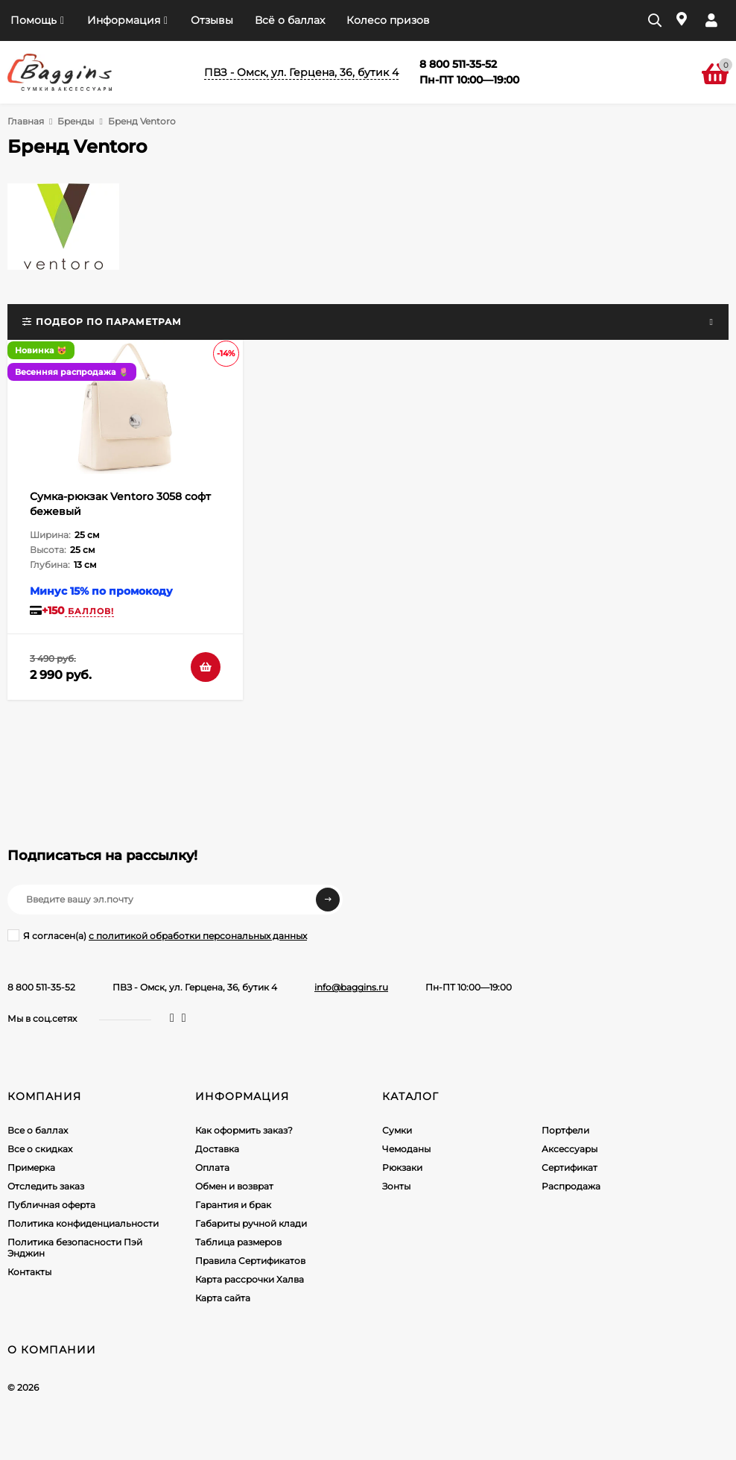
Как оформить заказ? (244, 1130)
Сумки (397, 1130)
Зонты (396, 1186)
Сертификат (569, 1167)
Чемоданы (406, 1148)
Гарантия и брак (233, 1204)
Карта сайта (222, 1297)
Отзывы (212, 20)
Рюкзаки (402, 1167)
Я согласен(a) (157, 935)
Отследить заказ (45, 1186)
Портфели (565, 1130)
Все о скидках (39, 1148)
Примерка (31, 1167)
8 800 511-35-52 (41, 987)
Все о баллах (37, 1130)
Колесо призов (388, 20)
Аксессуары (569, 1148)
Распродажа (571, 1186)
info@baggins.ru (351, 987)
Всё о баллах (290, 20)
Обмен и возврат (234, 1186)
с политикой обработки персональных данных (198, 935)
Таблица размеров (238, 1242)
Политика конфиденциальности (83, 1223)
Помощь (33, 20)
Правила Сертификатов (250, 1260)
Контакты (29, 1271)
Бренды (75, 121)
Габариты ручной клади (251, 1223)
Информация (123, 20)
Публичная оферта (51, 1204)
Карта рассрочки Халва (249, 1279)
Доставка (217, 1148)
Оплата (212, 1167)
